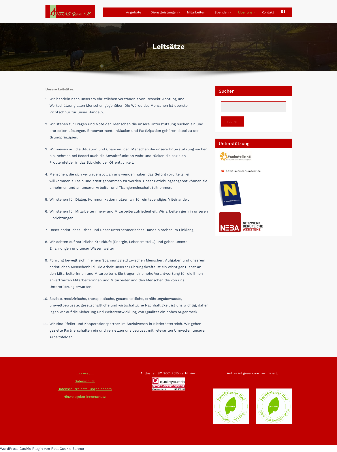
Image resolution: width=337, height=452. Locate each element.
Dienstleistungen (165, 12)
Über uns (246, 12)
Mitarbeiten (197, 12)
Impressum (85, 373)
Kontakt (268, 12)
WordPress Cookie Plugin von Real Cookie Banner (42, 448)
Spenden (223, 12)
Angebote (135, 12)
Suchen (227, 91)
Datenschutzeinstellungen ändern (85, 389)
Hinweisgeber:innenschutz (85, 397)
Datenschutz (85, 381)
